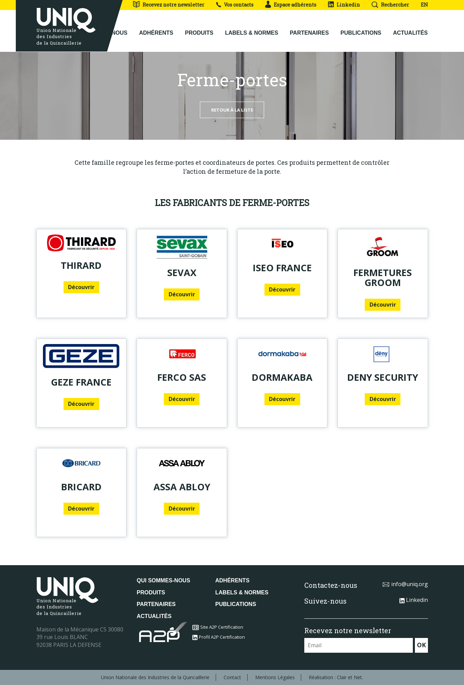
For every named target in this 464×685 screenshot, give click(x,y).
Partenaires (309, 28)
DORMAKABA (282, 377)
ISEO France (282, 267)
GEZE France (81, 382)
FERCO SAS (181, 377)
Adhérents (156, 28)
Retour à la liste (232, 110)
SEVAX (181, 272)
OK (421, 645)
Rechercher (390, 4)
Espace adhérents (290, 4)
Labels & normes (251, 28)
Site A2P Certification (217, 627)
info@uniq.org (405, 584)
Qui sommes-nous (163, 580)
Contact (232, 677)
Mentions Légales (275, 677)
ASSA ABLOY (182, 486)
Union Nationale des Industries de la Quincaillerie (155, 677)
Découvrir (81, 287)
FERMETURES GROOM (382, 277)
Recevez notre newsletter (168, 4)
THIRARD (81, 265)
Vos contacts (234, 4)
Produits (199, 28)
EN (424, 4)
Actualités (410, 28)
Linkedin (344, 4)
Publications (360, 28)
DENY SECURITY (382, 377)
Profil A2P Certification (218, 637)
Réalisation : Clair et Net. (336, 677)
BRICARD (81, 486)
